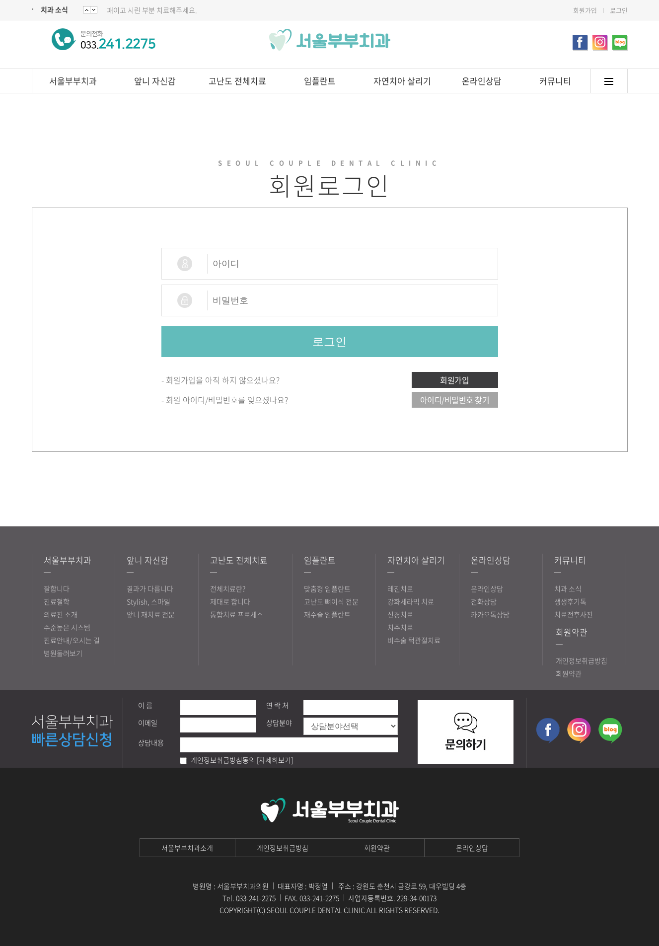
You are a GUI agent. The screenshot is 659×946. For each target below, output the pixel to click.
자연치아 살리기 (402, 80)
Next (86, 9)
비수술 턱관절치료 (413, 640)
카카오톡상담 (490, 614)
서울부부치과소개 (187, 848)
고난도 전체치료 (237, 80)
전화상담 (484, 601)
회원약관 (571, 632)
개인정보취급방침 (581, 660)
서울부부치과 (73, 80)
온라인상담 (482, 80)
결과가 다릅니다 (150, 588)
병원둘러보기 (63, 653)
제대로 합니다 (230, 601)
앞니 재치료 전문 (151, 614)
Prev (93, 9)
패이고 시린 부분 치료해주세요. (152, 10)
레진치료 (400, 588)
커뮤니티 (555, 80)
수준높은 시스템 (67, 627)
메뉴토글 (609, 81)
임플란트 (320, 80)
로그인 (619, 10)
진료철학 (57, 601)
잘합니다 (57, 588)
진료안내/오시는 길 (72, 640)
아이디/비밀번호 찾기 (455, 400)
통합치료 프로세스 (236, 614)
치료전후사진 (573, 614)
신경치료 (400, 614)
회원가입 (585, 10)
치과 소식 (54, 9)
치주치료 (400, 627)
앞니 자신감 (155, 80)
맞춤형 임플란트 (327, 588)
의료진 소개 (60, 614)
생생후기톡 (570, 601)
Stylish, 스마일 (148, 601)
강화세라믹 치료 (410, 601)
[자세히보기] (275, 760)
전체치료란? (227, 588)
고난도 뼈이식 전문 (331, 601)
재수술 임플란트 (327, 614)
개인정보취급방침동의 (223, 760)
